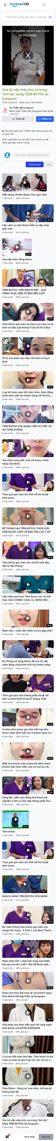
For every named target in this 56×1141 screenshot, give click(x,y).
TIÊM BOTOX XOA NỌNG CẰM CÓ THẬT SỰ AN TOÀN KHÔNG (27, 428)
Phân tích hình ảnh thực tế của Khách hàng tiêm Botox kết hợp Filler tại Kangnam (27, 995)
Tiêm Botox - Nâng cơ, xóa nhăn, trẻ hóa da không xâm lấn (26, 1090)
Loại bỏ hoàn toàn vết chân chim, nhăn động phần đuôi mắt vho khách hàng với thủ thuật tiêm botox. (27, 394)
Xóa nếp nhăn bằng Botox (17, 259)
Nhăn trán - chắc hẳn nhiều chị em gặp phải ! (27, 630)
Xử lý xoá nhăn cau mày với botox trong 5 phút (26, 360)
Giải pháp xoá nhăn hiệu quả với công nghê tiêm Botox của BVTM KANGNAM (27, 1026)
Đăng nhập (29, 1137)
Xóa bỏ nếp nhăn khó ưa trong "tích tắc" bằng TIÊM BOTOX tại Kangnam (25, 1122)
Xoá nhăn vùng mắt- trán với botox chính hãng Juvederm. (25, 462)
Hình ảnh (45, 17)
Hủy (49, 164)
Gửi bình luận (35, 164)
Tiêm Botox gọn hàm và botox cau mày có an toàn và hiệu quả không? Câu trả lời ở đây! (27, 326)
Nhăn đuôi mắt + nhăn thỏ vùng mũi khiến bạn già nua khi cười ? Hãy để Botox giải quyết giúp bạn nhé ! (26, 963)
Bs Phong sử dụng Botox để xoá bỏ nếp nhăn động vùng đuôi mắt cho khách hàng (26, 663)
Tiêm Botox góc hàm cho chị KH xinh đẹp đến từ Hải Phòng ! (25, 564)
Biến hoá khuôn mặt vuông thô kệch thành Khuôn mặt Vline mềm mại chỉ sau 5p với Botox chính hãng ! (26, 765)
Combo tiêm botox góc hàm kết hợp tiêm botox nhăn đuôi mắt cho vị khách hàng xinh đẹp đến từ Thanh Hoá (27, 731)
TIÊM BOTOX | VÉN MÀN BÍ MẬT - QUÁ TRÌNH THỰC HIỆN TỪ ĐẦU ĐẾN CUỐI (24, 292)
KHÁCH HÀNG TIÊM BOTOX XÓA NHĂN (24, 896)
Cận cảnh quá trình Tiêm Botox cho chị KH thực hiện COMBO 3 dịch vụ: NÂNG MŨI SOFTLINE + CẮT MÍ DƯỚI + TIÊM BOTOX (26, 598)
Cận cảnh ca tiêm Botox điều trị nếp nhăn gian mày (25, 227)
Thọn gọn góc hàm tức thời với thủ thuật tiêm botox (25, 496)
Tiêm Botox (12, 17)
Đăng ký (46, 1137)
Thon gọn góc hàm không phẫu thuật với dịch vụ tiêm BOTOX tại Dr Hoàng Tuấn (25, 697)
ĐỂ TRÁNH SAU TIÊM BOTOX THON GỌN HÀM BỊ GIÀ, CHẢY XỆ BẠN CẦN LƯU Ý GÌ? (26, 530)
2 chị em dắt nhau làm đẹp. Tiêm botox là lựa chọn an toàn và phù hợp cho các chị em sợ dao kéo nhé (27, 1058)
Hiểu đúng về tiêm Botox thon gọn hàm (24, 194)
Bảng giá (23, 17)
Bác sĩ (33, 17)
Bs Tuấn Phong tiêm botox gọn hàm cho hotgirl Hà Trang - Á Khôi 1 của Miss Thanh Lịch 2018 (26, 929)
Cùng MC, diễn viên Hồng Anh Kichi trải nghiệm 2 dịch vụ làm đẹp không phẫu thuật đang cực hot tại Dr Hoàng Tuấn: (27, 799)
